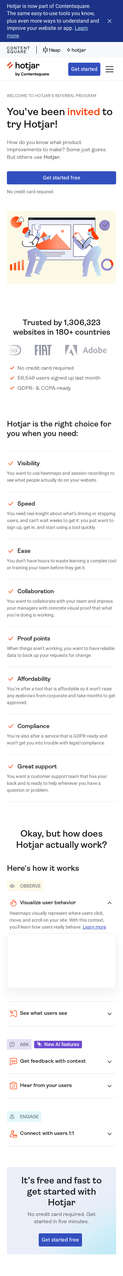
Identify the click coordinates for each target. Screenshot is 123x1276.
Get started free (61, 178)
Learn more (94, 927)
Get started (84, 69)
